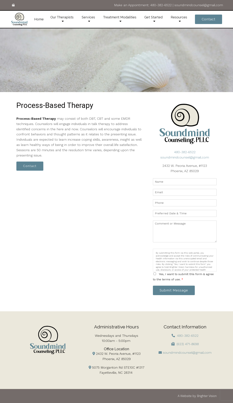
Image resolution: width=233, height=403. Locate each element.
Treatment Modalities (119, 17)
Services (88, 17)
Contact (208, 19)
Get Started (153, 17)
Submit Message (174, 290)
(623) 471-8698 (188, 344)
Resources (179, 17)
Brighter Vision (207, 396)
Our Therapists (62, 17)
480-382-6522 (161, 5)
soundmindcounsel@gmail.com (198, 5)
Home (39, 19)
